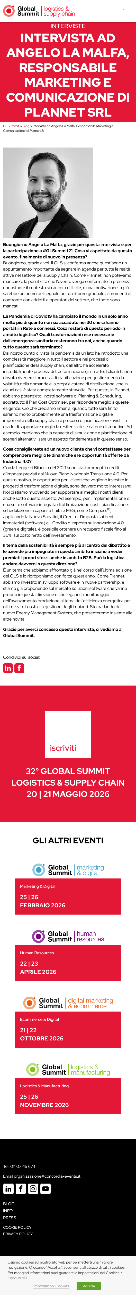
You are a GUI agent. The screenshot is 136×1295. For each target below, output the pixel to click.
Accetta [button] (89, 1286)
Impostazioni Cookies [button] (51, 1286)
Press (9, 1217)
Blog (26, 126)
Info (8, 1210)
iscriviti (63, 747)
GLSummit (11, 126)
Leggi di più (17, 1278)
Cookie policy (17, 1227)
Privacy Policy (18, 1234)
